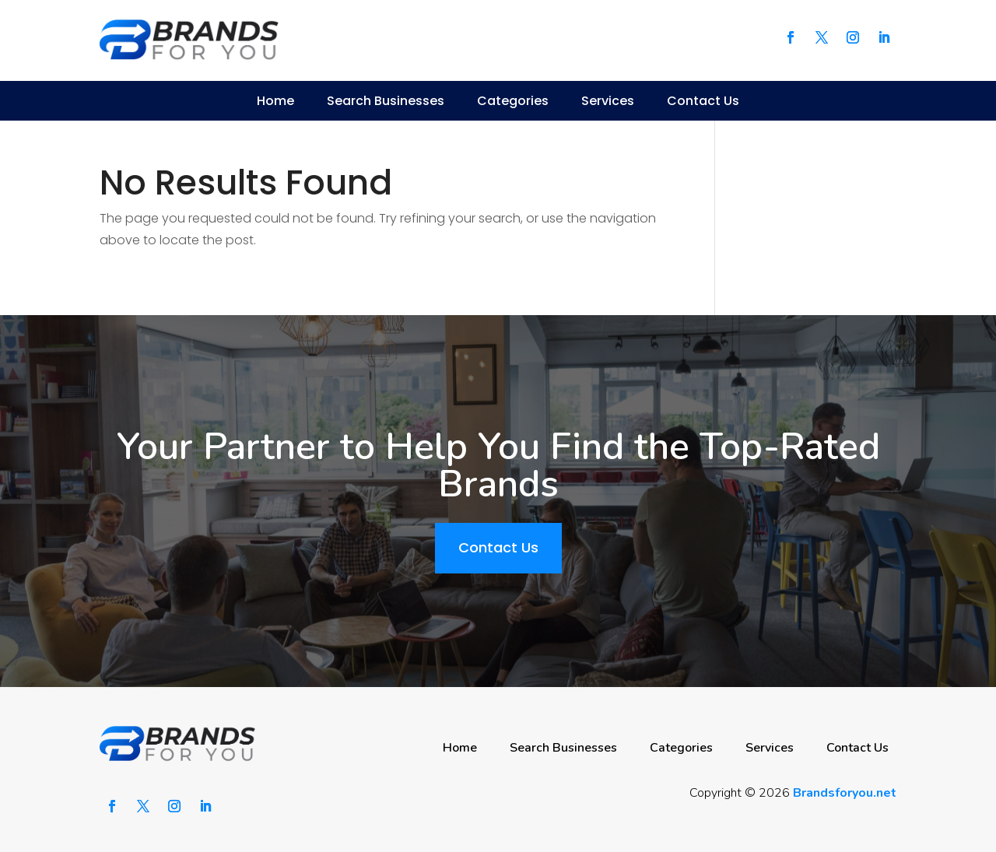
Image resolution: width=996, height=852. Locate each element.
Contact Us (703, 101)
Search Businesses (385, 101)
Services (607, 101)
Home (275, 101)
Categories (513, 101)
